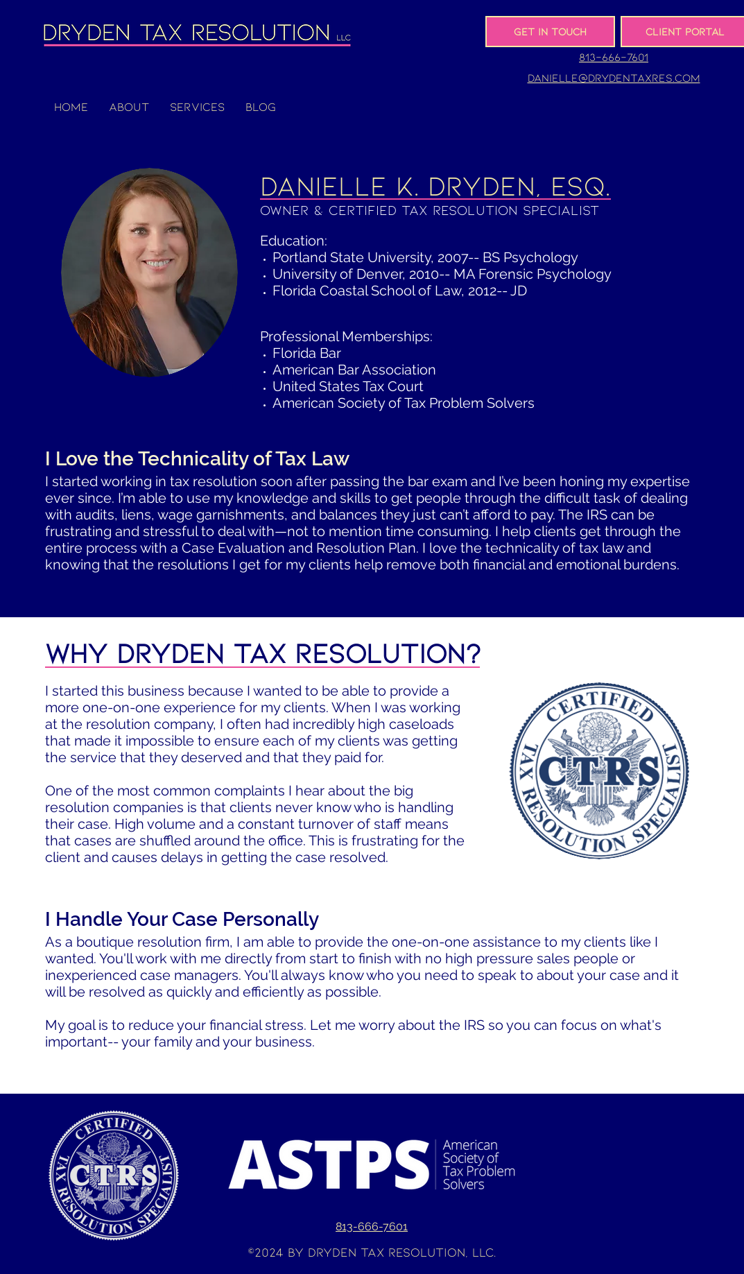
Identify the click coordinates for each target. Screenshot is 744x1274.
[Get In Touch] (550, 31)
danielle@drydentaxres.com (614, 77)
